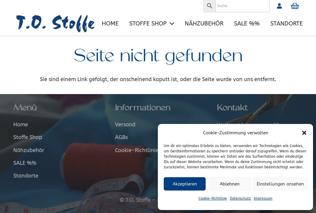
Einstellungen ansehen (280, 184)
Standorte (25, 175)
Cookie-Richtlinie (213, 198)
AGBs (121, 137)
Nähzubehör (28, 150)
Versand (125, 124)
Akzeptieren (185, 184)
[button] (304, 133)
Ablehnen (230, 184)
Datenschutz (240, 198)
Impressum (263, 198)
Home (20, 124)
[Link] (279, 6)
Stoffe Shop (27, 137)
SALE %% (24, 163)
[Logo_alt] (57, 23)
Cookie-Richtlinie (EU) (142, 150)
